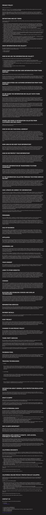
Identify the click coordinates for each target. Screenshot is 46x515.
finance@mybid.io (7, 503)
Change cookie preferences (7, 512)
